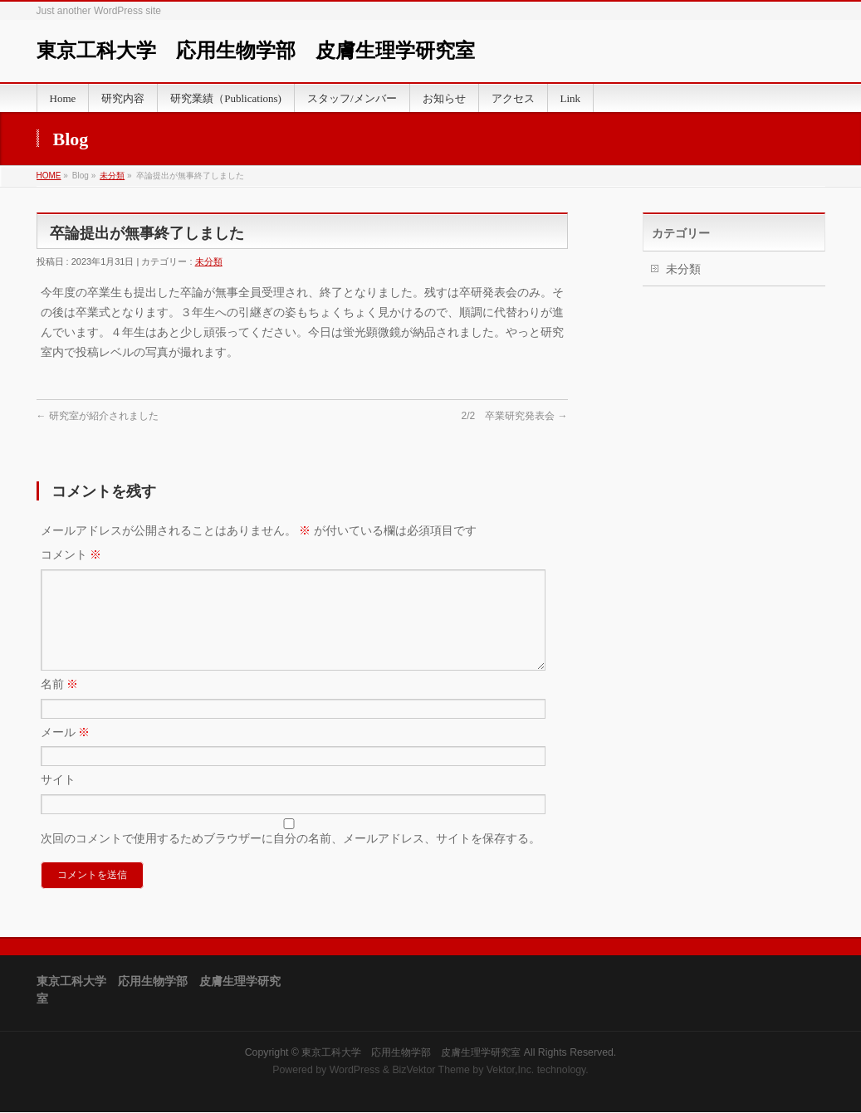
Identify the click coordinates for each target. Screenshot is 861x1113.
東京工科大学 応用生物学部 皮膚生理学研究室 (256, 50)
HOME (49, 175)
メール (66, 752)
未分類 (112, 175)
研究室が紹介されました (98, 416)
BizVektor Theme (431, 1070)
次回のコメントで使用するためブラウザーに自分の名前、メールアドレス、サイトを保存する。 (291, 858)
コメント (71, 554)
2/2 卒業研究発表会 (514, 416)
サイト (58, 799)
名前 (60, 703)
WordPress (355, 1070)
